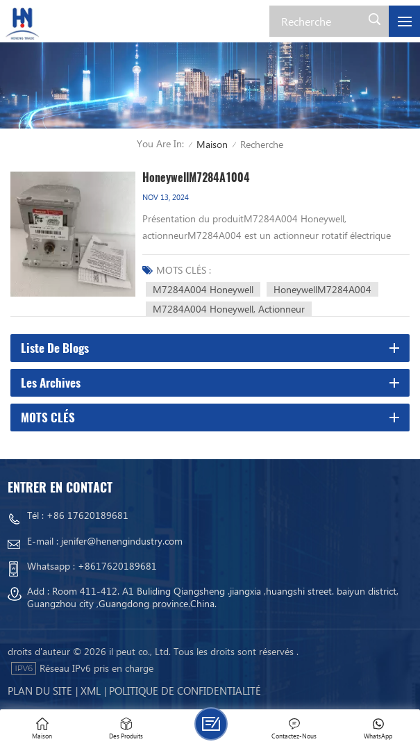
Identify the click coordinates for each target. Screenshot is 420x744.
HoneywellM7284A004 (322, 289)
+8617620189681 (117, 565)
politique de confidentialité (185, 690)
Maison (212, 144)
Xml (91, 690)
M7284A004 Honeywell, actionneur (229, 308)
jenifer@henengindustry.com (122, 540)
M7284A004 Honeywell (203, 289)
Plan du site (40, 690)
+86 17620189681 (87, 515)
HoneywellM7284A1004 (196, 178)
